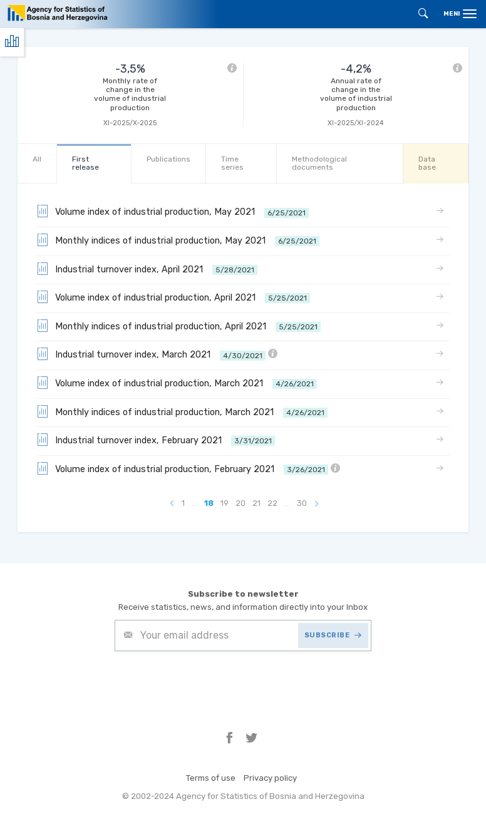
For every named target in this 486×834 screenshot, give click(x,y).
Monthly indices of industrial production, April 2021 (178, 325)
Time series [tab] (232, 163)
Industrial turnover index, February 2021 (155, 439)
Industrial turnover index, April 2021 (146, 268)
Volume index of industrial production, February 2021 (188, 468)
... (194, 503)
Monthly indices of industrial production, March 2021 (182, 411)
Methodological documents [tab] (319, 163)
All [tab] (37, 159)
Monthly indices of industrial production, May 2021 (177, 240)
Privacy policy (270, 778)
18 (209, 503)
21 (256, 503)
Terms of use (210, 778)
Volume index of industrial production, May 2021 (172, 211)
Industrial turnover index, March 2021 (156, 354)
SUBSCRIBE (333, 635)
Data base (427, 163)
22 (272, 503)
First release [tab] (85, 163)
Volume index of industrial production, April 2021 (173, 297)
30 (302, 503)
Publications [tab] (168, 159)
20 (240, 503)
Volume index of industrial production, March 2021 (176, 382)
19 (224, 503)
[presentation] (210, 681)
